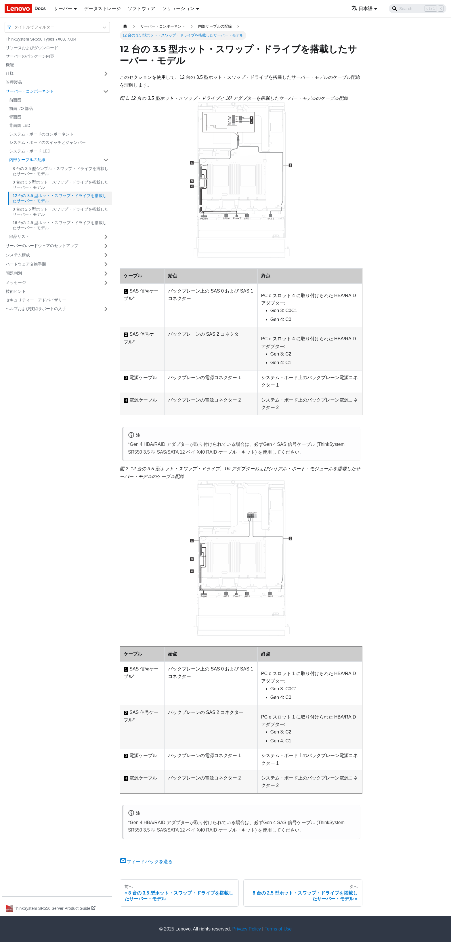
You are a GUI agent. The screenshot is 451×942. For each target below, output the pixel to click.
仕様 (10, 73)
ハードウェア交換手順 (26, 264)
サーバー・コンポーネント (30, 91)
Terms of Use (278, 928)
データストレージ (102, 8)
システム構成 (18, 255)
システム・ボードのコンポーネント (41, 134)
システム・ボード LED (29, 151)
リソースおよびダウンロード (32, 47)
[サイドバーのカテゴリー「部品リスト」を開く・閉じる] (106, 236)
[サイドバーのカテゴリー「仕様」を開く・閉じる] (106, 73)
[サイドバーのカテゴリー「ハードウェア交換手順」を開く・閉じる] (106, 264)
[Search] (417, 8)
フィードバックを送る (146, 861)
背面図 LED (19, 125)
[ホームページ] (125, 26)
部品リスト (19, 236)
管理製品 (14, 82)
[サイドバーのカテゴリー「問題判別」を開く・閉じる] (106, 273)
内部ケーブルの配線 (27, 159)
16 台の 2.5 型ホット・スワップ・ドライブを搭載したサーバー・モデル (60, 225)
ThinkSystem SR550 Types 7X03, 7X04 (41, 39)
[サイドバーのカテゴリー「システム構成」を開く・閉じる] (106, 255)
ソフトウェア (141, 8)
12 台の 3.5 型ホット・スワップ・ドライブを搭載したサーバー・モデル (60, 198)
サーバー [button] (63, 8)
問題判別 (14, 273)
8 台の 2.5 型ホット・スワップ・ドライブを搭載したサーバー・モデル (60, 212)
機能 (10, 64)
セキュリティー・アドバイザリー (36, 300)
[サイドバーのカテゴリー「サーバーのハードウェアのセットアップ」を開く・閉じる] (106, 246)
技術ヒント (16, 291)
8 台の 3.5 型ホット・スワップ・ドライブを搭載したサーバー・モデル (60, 185)
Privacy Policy (246, 928)
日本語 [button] (361, 8)
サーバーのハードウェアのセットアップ (42, 245)
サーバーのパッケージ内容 (30, 56)
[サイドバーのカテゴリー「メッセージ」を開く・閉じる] (106, 282)
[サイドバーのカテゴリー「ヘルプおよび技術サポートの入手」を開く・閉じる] (106, 309)
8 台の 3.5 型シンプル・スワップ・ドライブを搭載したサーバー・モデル (60, 171)
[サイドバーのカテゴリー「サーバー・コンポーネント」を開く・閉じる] (106, 91)
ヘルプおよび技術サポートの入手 (36, 308)
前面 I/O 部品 (21, 108)
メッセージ (16, 282)
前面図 (15, 100)
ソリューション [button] (178, 8)
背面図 (15, 117)
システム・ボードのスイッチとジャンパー (47, 142)
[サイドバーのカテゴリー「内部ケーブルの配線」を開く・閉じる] (106, 160)
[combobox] (14, 27)
